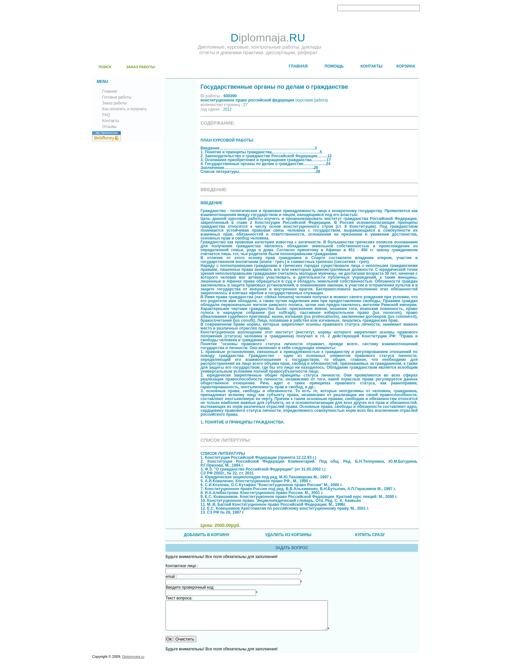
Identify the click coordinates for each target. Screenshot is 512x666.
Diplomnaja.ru (133, 662)
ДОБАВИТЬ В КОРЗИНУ (207, 535)
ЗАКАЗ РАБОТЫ (140, 67)
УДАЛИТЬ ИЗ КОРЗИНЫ (288, 535)
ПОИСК (105, 67)
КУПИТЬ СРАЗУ (370, 535)
